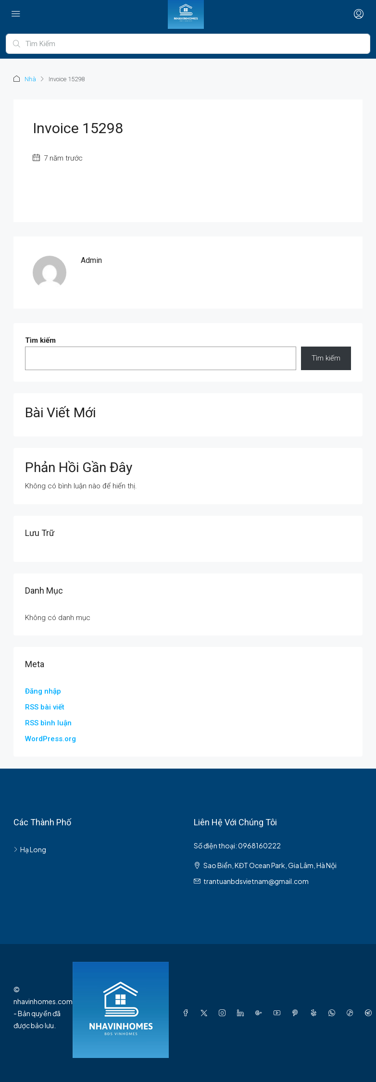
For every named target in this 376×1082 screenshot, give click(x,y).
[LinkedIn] (242, 1012)
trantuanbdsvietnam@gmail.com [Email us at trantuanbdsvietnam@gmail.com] (256, 881)
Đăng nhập (43, 691)
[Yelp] (315, 1012)
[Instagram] (224, 1012)
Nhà (30, 79)
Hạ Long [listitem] (29, 849)
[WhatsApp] (333, 1012)
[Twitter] (206, 1012)
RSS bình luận (48, 723)
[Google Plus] (260, 1012)
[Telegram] (370, 1012)
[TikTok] (352, 1012)
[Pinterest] (297, 1012)
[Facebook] (187, 1012)
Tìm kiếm (40, 340)
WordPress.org (50, 738)
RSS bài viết (44, 707)
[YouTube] (279, 1012)
